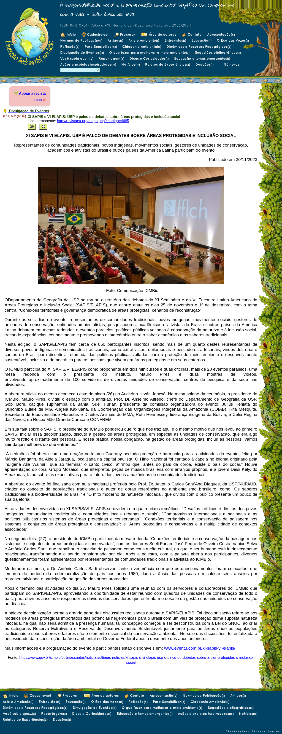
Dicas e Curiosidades (149, 58)
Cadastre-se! (94, 34)
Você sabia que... (76, 58)
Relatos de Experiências (167, 64)
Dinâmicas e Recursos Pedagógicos (199, 46)
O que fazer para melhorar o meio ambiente (149, 52)
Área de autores (158, 34)
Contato (192, 34)
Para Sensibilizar (101, 46)
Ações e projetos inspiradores (88, 64)
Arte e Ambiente (143, 40)
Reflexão (69, 46)
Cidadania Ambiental (141, 46)
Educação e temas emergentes (202, 58)
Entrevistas (175, 40)
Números (232, 64)
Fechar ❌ (40, 100)
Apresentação (221, 34)
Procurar (124, 34)
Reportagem (111, 58)
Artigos (115, 40)
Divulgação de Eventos (82, 52)
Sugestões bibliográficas (218, 52)
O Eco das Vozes (233, 40)
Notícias (130, 64)
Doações (204, 64)
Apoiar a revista (32, 93)
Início (68, 34)
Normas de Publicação (81, 40)
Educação (201, 40)
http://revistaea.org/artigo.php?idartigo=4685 (93, 121)
